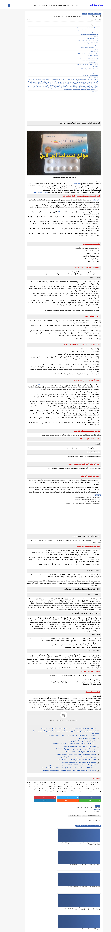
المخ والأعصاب (28, 98)
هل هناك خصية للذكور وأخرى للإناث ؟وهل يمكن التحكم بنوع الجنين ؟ (82, 519)
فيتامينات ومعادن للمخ (28, 186)
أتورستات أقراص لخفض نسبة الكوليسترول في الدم (85, 29)
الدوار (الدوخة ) (15, 61)
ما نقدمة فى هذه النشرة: (92, 34)
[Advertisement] (70, 110)
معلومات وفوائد (15, 203)
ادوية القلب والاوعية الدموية (48, 7)
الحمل (15, 57)
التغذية (15, 47)
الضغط (28, 83)
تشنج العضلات (15, 112)
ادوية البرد (76, 7)
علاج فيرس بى (15, 172)
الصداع (28, 78)
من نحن (100, 1)
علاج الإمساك (28, 147)
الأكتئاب (28, 38)
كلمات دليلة (95, 94)
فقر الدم (28, 181)
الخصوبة (28, 61)
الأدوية (15, 33)
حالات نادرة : (95, 73)
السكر (15, 69)
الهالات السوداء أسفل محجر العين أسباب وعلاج (87, 513)
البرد (28, 42)
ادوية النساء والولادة (68, 7)
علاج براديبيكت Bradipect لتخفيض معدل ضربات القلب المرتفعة (74, 777)
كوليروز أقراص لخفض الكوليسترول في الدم (82, 774)
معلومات (28, 203)
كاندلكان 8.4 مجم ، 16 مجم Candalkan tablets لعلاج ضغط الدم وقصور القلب (70, 798)
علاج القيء (27, 163)
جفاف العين (15, 120)
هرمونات (28, 216)
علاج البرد (15, 147)
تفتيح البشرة (15, 116)
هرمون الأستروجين (15, 212)
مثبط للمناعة (15, 185)
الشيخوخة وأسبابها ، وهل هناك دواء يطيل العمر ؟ (87, 515)
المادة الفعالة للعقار (93, 79)
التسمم (28, 47)
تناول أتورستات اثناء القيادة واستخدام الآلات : (87, 55)
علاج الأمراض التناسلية (15, 142)
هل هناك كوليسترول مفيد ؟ (87, 771)
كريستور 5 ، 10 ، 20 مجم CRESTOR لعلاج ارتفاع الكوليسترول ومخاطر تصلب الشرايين (68, 761)
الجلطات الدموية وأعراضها (51, 893)
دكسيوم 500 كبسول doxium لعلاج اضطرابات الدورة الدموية (76, 787)
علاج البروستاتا (28, 151)
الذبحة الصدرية (28, 65)
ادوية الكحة (59, 7)
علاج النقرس (15, 167)
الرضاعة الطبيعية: (93, 53)
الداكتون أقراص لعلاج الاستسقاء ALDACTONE (80, 785)
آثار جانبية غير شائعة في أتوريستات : (89, 70)
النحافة (15, 102)
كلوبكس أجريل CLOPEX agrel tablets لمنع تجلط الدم (78, 795)
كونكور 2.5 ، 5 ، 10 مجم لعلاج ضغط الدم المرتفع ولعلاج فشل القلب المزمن (71, 769)
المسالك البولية (15, 98)
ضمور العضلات (15, 137)
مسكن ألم (28, 195)
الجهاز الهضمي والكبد (15, 52)
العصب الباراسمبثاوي (15, 84)
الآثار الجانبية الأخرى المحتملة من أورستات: (87, 66)
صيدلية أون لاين (75, 180)
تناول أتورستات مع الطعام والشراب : (89, 47)
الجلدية (28, 51)
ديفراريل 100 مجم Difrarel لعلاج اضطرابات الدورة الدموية (77, 793)
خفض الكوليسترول (74, 844)
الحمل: (96, 51)
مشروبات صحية (15, 195)
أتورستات (95, 201)
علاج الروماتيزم (15, 155)
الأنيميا (15, 38)
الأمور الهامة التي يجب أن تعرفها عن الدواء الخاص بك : (85, 32)
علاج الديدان (15, 151)
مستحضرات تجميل (15, 191)
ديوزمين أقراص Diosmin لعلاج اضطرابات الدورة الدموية (78, 790)
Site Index (60, 1)
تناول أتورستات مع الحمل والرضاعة (89, 49)
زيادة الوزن (15, 129)
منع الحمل (15, 208)
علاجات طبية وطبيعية (15, 177)
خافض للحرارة (15, 125)
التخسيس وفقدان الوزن (15, 43)
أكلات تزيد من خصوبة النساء (92, 517)
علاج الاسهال (28, 141)
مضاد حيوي (28, 199)
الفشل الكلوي (15, 89)
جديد (85, 15)
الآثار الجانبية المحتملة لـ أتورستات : (89, 62)
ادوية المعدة (37, 7)
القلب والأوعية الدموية (94, 15)
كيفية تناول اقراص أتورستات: (91, 57)
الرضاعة (15, 65)
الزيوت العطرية (28, 69)
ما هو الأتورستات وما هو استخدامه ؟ (89, 36)
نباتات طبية (28, 212)
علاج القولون (15, 159)
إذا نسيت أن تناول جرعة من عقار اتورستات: (87, 60)
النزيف (27, 107)
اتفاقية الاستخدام (93, 1)
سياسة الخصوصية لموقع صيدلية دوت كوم (73, 1)
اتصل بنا (86, 1)
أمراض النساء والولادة (15, 108)
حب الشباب (28, 125)
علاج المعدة (28, 167)
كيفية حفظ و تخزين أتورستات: (90, 77)
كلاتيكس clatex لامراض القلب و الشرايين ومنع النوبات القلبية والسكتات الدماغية (68, 801)
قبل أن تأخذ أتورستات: (92, 40)
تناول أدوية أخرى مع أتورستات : (90, 45)
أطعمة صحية (15, 29)
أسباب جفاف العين (28, 29)
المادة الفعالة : (94, 38)
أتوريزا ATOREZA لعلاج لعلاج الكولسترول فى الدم (80, 779)
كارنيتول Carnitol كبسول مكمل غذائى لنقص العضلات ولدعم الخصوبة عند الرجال (69, 803)
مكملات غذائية (28, 208)
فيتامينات (15, 181)
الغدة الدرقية (28, 89)
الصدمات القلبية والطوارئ (15, 78)
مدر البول (28, 191)
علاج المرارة (15, 163)
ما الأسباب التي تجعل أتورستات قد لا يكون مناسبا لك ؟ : (84, 42)
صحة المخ (28, 137)
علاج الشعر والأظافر (28, 159)
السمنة (28, 73)
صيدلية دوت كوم (96, 7)
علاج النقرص (28, 172)
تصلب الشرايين (28, 116)
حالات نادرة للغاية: (93, 64)
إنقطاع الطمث (27, 112)
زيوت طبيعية (28, 133)
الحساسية (28, 57)
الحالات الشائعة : (93, 68)
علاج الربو (28, 155)
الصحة (15, 73)
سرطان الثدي (15, 133)
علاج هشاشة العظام (28, 177)
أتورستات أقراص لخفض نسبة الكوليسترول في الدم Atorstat (76, 782)
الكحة (15, 93)
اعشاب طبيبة (28, 33)
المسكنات (27, 102)
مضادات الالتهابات (15, 199)
